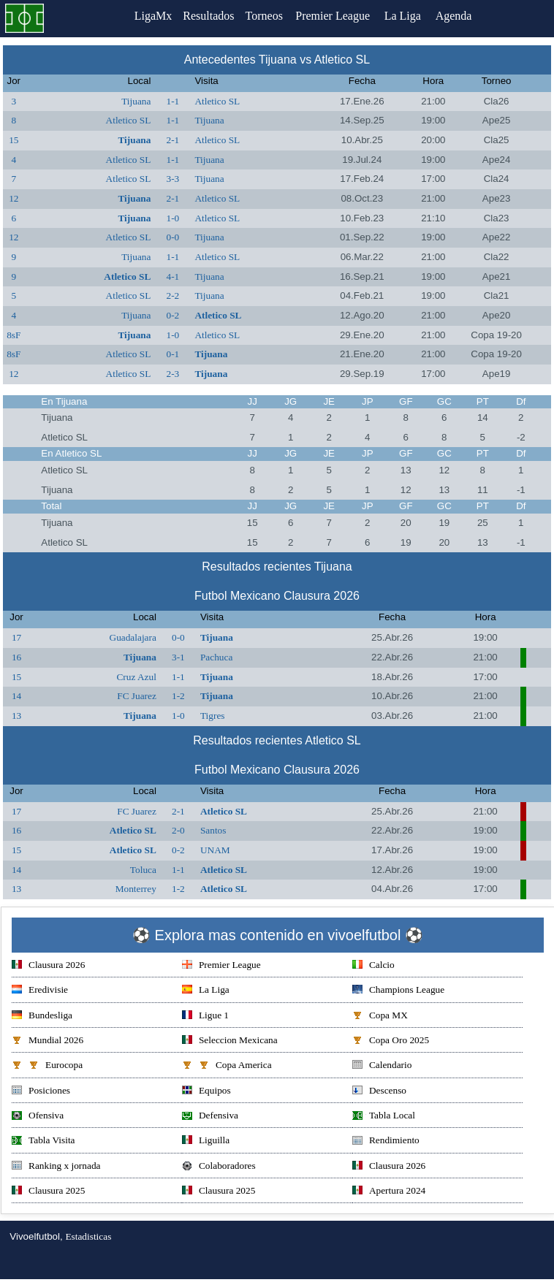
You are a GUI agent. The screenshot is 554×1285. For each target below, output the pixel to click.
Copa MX (380, 1016)
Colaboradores (219, 1167)
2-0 (178, 830)
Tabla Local (383, 1117)
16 (16, 657)
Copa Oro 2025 (390, 1041)
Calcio (373, 966)
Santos (213, 830)
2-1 (173, 139)
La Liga (408, 15)
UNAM (215, 849)
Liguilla (205, 1141)
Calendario (381, 1066)
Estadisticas (88, 1236)
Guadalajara (133, 637)
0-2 (173, 315)
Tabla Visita (43, 1141)
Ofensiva (38, 1117)
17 (16, 637)
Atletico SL (217, 101)
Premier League (337, 15)
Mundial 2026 (47, 1041)
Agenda (459, 15)
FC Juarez (136, 695)
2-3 (173, 373)
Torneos (267, 15)
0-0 (173, 237)
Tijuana (136, 101)
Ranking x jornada (56, 1167)
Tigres (212, 715)
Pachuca (216, 657)
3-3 (173, 178)
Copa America (227, 1066)
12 (13, 198)
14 (16, 695)
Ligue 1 (205, 1016)
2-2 (173, 295)
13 (16, 715)
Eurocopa (47, 1066)
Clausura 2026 (48, 966)
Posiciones (41, 1092)
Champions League (398, 991)
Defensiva (210, 1117)
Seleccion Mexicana (230, 1041)
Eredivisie (40, 991)
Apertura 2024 (388, 1192)
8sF (13, 334)
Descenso (379, 1092)
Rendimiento (386, 1141)
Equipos (206, 1092)
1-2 (178, 695)
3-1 (178, 657)
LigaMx (150, 15)
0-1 (173, 353)
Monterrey (135, 888)
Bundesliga (42, 1016)
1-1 (173, 101)
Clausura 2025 (48, 1192)
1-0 (173, 218)
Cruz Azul (136, 676)
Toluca (143, 869)
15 (13, 139)
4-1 (173, 276)
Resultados (208, 15)
